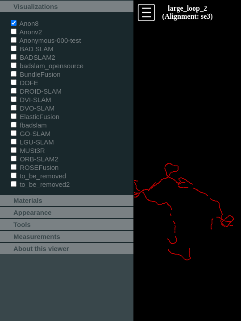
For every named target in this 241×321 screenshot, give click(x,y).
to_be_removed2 (40, 184)
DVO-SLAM (32, 108)
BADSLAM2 (33, 57)
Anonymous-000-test (46, 40)
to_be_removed (38, 176)
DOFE (24, 82)
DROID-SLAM (36, 91)
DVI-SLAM (31, 99)
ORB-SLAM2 (34, 159)
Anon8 (25, 23)
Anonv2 (26, 32)
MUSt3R (28, 150)
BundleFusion (36, 74)
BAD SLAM (32, 49)
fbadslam (29, 125)
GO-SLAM (30, 133)
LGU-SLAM (32, 142)
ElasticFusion (35, 116)
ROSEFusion (34, 167)
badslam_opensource (47, 66)
